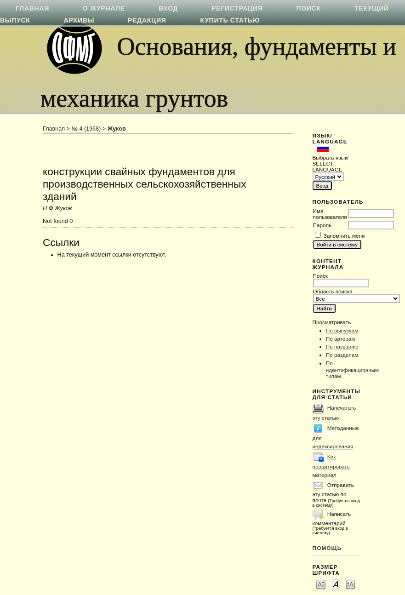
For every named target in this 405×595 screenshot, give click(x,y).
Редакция (147, 20)
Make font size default (335, 583)
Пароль (322, 225)
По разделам (342, 355)
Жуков (117, 129)
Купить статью (230, 20)
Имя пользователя (330, 214)
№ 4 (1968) (86, 129)
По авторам (340, 339)
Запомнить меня (344, 236)
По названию (342, 346)
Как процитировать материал (331, 465)
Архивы (79, 20)
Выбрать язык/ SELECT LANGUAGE (331, 163)
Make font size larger (350, 583)
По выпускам (342, 330)
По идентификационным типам (352, 369)
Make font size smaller (320, 583)
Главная (54, 129)
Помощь (327, 548)
